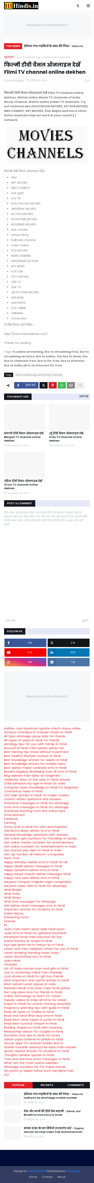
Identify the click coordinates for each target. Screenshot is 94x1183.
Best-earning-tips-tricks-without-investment (36, 752)
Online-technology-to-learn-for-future (32, 996)
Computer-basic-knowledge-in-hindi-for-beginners (41, 787)
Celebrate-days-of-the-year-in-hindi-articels (37, 780)
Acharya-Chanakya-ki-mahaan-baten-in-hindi (38, 732)
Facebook (11, 819)
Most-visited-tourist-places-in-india (30, 984)
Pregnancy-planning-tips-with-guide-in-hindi (36, 1008)
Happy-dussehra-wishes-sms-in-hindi (31, 870)
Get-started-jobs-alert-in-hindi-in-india (32, 850)
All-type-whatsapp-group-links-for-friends (34, 736)
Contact (47, 1177)
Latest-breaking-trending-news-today (31, 953)
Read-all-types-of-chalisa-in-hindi (29, 1012)
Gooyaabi (73, 1171)
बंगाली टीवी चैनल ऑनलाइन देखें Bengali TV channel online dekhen (24, 437)
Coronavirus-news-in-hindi (23, 791)
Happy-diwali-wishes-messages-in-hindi (33, 866)
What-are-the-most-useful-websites (31, 1063)
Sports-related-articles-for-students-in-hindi (36, 1051)
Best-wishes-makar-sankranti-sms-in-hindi (35, 768)
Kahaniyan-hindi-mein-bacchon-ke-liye (33, 937)
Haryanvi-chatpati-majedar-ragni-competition (38, 882)
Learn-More (12, 961)
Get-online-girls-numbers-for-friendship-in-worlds (40, 838)
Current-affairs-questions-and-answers (32, 799)
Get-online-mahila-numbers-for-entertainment (39, 842)
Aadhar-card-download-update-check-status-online (42, 728)
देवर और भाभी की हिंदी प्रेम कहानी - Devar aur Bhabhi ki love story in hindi (52, 1113)
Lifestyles (10, 964)
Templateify (36, 1171)
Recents (47, 1085)
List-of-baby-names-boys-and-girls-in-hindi (36, 968)
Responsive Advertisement (47, 25)
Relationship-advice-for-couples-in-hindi (33, 1032)
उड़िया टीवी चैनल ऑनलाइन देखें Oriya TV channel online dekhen (23, 484)
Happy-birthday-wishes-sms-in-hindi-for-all (35, 862)
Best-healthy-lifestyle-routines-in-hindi (32, 756)
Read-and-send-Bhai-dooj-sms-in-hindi (33, 1016)
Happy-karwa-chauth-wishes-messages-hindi (37, 874)
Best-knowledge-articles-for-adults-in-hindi (35, 760)
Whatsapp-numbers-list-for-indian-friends (35, 1067)
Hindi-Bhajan (13, 890)
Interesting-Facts (16, 917)
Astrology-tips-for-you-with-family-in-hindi (35, 744)
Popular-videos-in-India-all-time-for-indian (35, 1000)
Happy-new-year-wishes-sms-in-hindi (31, 878)
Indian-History (14, 913)
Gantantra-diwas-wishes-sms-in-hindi (31, 831)
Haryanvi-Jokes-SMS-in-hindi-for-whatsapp (35, 886)
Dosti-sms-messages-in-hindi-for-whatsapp (36, 807)
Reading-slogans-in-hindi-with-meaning (33, 1028)
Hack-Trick (11, 858)
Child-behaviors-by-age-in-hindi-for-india (34, 783)
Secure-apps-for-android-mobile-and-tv (33, 1043)
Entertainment (14, 815)
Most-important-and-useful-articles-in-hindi (36, 980)
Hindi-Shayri (12, 898)
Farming (10, 823)
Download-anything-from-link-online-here (34, 811)
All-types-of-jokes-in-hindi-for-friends (31, 740)
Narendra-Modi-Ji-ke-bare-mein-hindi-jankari (37, 988)
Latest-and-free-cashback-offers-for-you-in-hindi (41, 949)
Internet (9, 921)
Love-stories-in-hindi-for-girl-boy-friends (33, 976)
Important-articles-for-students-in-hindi (33, 909)
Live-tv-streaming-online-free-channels (43, 57)
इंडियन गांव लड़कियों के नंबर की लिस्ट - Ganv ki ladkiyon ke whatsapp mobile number (53, 46)
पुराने (85, 621)
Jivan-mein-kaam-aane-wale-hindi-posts (34, 929)
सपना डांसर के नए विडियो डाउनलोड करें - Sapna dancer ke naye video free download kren (54, 1130)
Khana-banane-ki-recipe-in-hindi (28, 941)
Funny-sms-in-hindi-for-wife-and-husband (35, 827)
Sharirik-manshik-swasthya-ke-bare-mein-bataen (40, 1047)
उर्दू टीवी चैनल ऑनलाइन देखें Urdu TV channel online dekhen (66, 437)
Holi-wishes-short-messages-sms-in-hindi (34, 906)
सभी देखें (83, 396)
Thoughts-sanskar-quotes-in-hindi (29, 1055)
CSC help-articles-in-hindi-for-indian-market (36, 795)
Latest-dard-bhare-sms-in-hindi (27, 957)
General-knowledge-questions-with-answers (36, 835)
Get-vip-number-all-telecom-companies (34, 854)
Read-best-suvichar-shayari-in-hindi (30, 1023)
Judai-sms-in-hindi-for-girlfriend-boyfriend (35, 933)
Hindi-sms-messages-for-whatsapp (30, 902)
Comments (75, 1085)
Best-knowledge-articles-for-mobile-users (34, 764)
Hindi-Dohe (12, 894)
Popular (18, 1085)
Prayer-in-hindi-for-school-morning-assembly (37, 1004)
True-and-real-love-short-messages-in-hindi (36, 1059)
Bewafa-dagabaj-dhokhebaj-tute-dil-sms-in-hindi (40, 772)
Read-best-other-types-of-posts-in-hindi (34, 1020)
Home (33, 1177)
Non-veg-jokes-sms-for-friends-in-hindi (33, 992)
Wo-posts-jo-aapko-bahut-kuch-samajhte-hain (39, 1071)
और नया (10, 621)
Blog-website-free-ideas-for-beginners (32, 776)
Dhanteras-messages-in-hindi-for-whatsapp (36, 803)
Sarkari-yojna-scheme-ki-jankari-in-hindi (33, 1039)
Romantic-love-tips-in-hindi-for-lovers (32, 1035)
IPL (5, 925)
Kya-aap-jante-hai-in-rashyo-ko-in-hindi (33, 945)
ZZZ (6, 1075)
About (61, 1177)
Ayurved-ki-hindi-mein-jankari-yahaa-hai (34, 748)
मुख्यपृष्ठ (9, 57)
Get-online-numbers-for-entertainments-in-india (40, 847)
